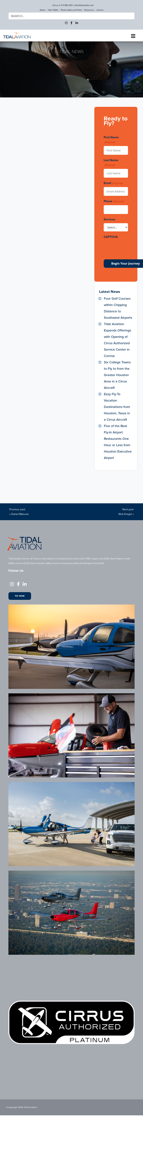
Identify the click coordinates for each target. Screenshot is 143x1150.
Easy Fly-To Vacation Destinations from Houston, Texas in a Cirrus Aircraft (117, 407)
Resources (89, 9)
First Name (111, 139)
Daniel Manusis (20, 514)
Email (113, 183)
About (42, 9)
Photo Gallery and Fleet (71, 9)
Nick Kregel (125, 514)
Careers (100, 9)
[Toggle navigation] (133, 36)
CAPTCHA (111, 237)
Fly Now (20, 596)
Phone (113, 201)
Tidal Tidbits (53, 9)
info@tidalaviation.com (84, 5)
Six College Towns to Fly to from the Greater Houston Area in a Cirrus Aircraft (117, 375)
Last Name (111, 162)
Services (109, 219)
